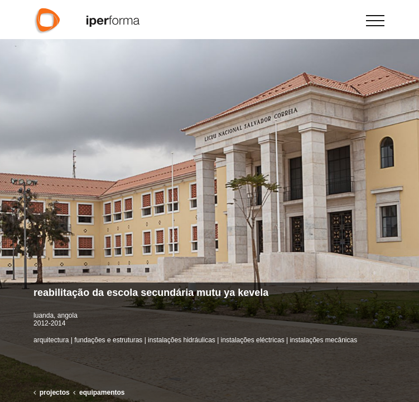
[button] (405, 201)
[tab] (209, 293)
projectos (55, 392)
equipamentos (101, 392)
